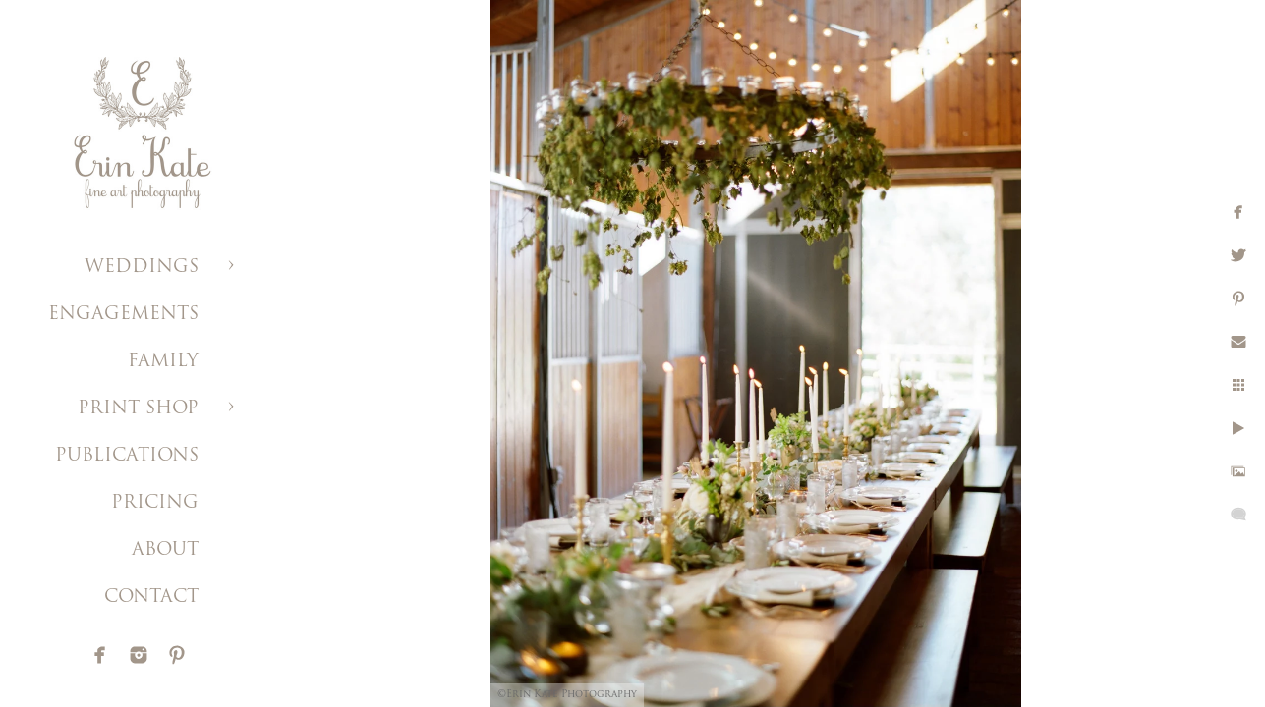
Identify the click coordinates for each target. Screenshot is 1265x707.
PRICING (155, 503)
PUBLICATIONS (127, 456)
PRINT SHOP (138, 409)
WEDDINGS (142, 267)
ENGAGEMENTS (123, 314)
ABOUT (165, 550)
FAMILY (163, 362)
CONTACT (151, 597)
